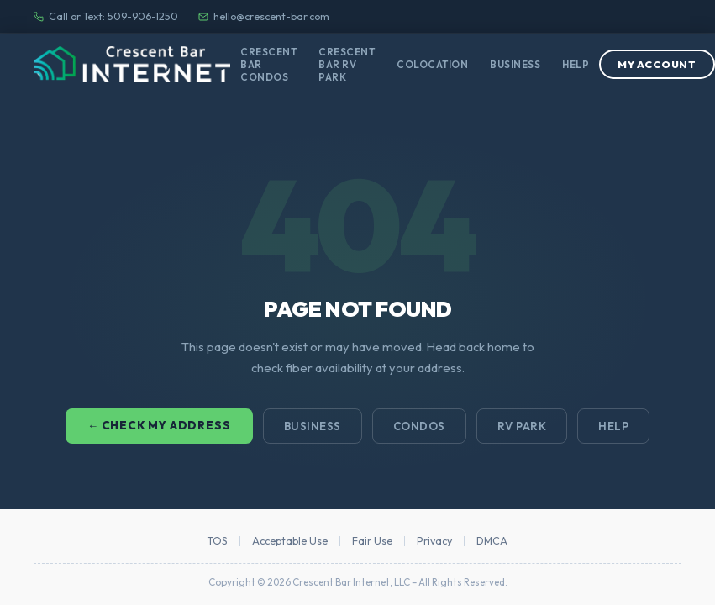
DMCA (491, 541)
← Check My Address (159, 425)
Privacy (434, 541)
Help (575, 64)
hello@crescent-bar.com (263, 16)
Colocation (432, 64)
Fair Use (372, 541)
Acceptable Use (290, 541)
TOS (218, 541)
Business (515, 64)
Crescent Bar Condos (268, 64)
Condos (419, 426)
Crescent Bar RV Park (346, 64)
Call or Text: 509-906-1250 (106, 16)
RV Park (522, 426)
